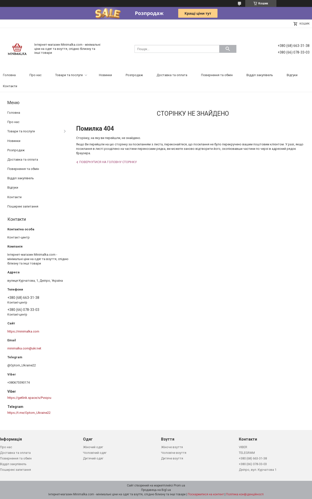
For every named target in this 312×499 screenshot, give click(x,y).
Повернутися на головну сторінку (108, 162)
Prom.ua (179, 485)
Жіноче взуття (172, 447)
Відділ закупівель (259, 75)
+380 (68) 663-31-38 (253, 458)
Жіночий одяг (93, 447)
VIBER (243, 447)
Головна (9, 75)
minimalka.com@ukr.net (24, 348)
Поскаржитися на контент (206, 494)
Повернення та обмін (217, 75)
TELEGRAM (247, 453)
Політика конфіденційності (245, 494)
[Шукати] (227, 49)
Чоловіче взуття (173, 453)
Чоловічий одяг (95, 453)
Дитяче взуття (172, 458)
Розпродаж (134, 75)
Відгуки (292, 75)
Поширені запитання (22, 206)
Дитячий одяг (93, 458)
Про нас (35, 75)
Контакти (10, 86)
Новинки (105, 75)
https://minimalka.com (23, 331)
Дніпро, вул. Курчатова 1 (257, 469)
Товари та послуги (69, 75)
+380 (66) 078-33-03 (253, 464)
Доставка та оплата (172, 75)
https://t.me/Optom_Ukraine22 (29, 413)
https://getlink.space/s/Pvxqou (29, 398)
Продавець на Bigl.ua (156, 490)
